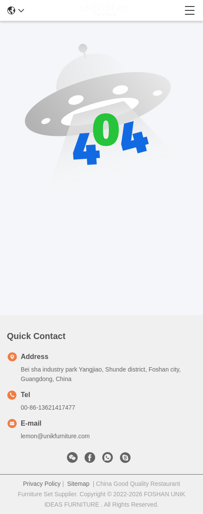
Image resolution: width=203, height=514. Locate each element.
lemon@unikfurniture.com (55, 436)
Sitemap (78, 483)
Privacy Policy (41, 483)
